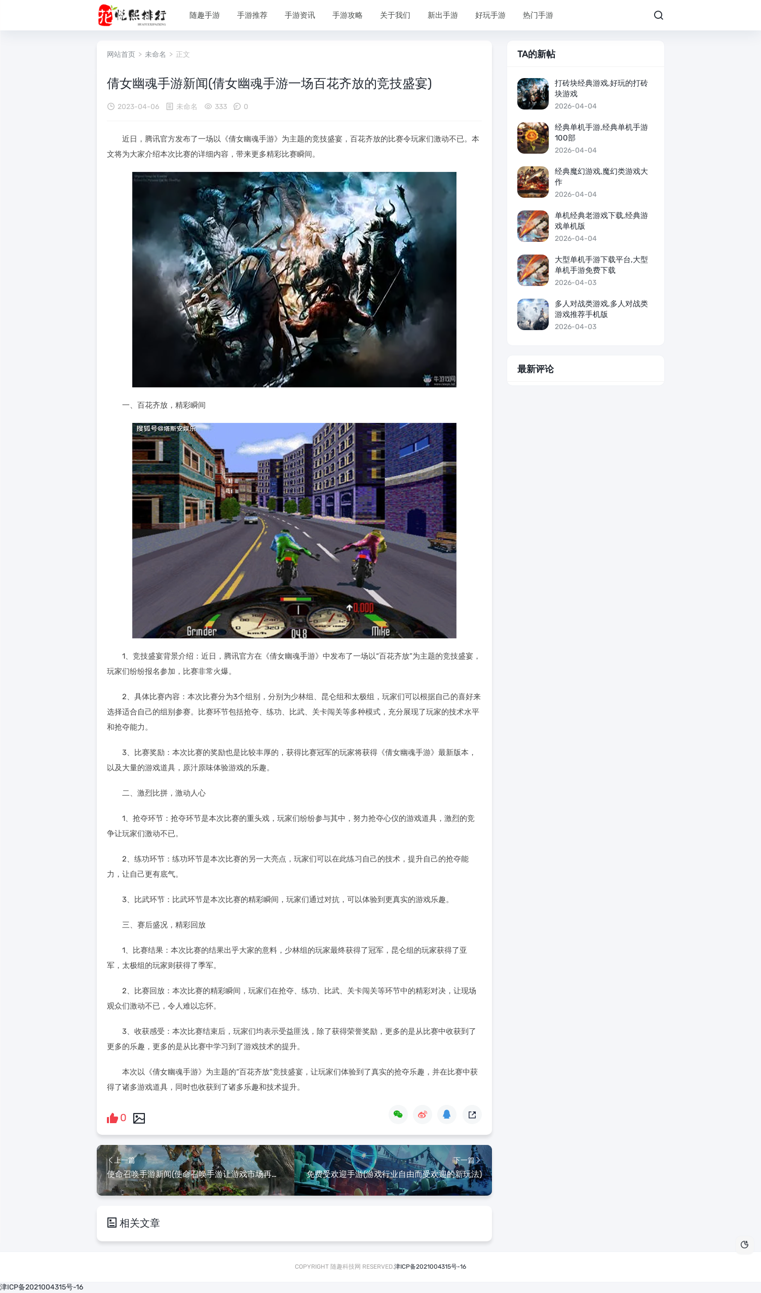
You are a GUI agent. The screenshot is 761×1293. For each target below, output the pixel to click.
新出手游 (443, 15)
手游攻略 (347, 15)
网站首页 (121, 54)
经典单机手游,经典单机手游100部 (601, 132)
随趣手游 (204, 15)
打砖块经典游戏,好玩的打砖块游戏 (601, 88)
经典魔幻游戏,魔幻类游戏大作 (601, 177)
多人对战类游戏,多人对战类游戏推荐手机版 (601, 309)
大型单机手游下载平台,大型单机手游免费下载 (601, 265)
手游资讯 (300, 15)
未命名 (155, 54)
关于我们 (395, 15)
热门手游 (538, 15)
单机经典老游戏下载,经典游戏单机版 (601, 221)
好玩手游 (490, 15)
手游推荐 (252, 15)
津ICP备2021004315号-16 (430, 1266)
